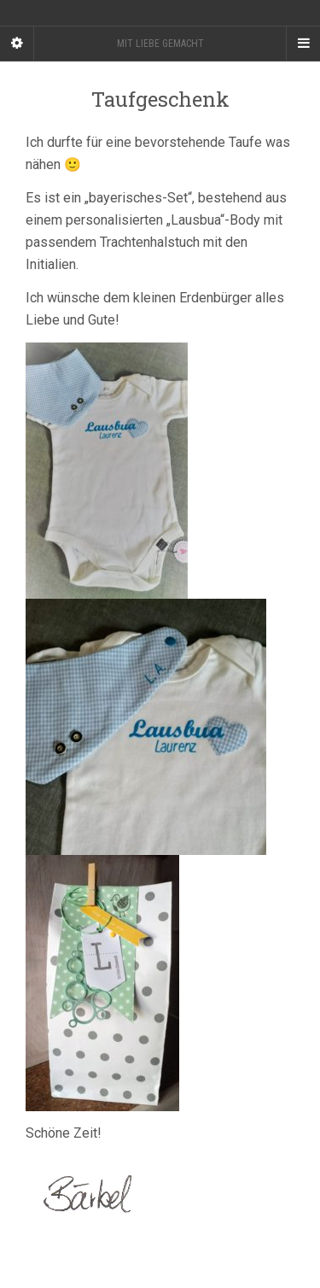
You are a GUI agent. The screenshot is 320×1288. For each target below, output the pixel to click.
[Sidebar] (17, 43)
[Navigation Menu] (303, 43)
